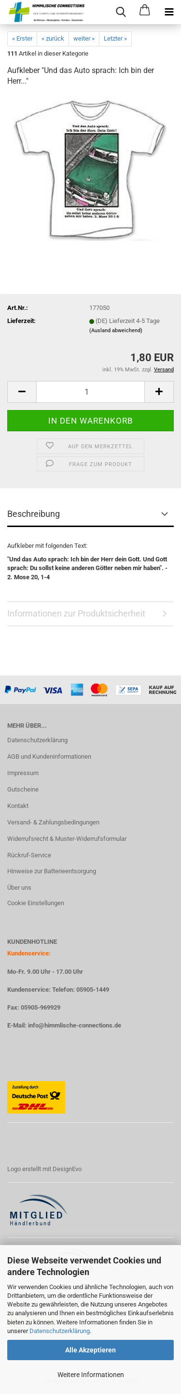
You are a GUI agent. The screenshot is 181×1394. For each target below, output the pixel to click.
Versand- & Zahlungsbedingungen (53, 822)
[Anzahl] (90, 392)
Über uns (19, 887)
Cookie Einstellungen (35, 903)
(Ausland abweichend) (115, 330)
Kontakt (17, 805)
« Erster (22, 38)
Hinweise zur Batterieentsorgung (51, 871)
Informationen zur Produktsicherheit (76, 613)
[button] (21, 392)
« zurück (53, 38)
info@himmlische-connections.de (74, 1025)
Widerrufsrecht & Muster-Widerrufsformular (66, 838)
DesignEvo (67, 1169)
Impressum (23, 773)
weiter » (84, 38)
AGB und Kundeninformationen (49, 756)
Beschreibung (33, 514)
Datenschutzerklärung (59, 1331)
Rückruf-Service (29, 855)
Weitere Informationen (90, 1375)
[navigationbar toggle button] (169, 12)
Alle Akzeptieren (90, 1350)
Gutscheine (23, 789)
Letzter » (115, 38)
